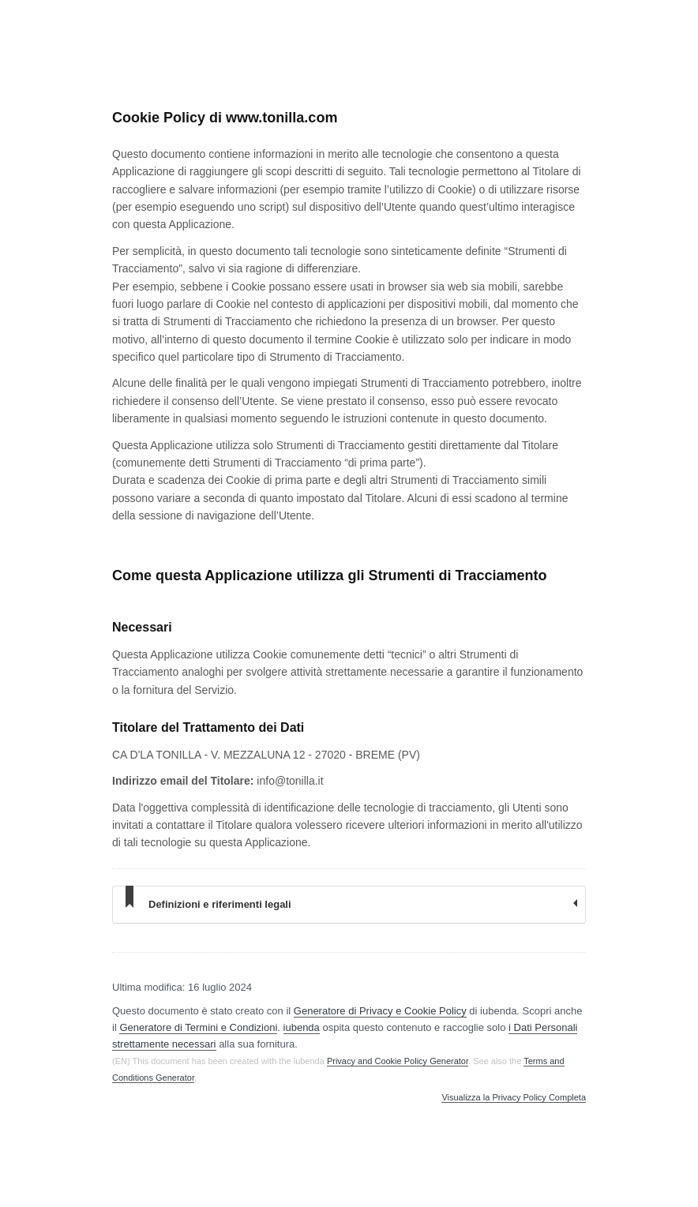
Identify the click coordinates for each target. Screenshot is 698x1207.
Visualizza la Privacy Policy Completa (513, 1097)
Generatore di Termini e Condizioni (198, 1027)
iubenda (301, 1027)
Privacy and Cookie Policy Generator (397, 1061)
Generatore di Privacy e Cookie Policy (380, 1011)
